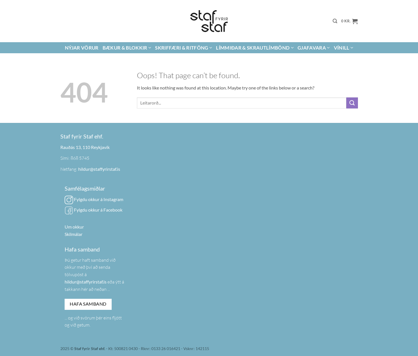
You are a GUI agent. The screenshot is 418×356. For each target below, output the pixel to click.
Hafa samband (88, 303)
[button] (335, 21)
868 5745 (80, 158)
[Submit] (352, 102)
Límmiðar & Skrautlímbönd (255, 48)
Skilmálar (73, 234)
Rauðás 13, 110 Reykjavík (85, 147)
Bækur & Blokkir (127, 48)
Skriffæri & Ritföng (183, 48)
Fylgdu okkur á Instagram (94, 199)
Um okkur (74, 226)
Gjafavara (314, 48)
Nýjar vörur (82, 48)
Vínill (343, 48)
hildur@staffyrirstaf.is (99, 169)
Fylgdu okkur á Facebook (93, 209)
